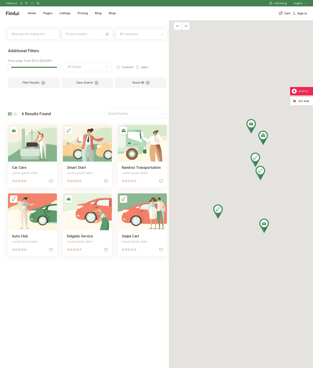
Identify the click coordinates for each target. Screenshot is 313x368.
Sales (142, 67)
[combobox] (139, 34)
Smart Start (75, 167)
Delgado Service (79, 235)
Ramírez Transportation (139, 167)
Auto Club (20, 235)
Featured (126, 67)
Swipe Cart (129, 235)
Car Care (19, 167)
